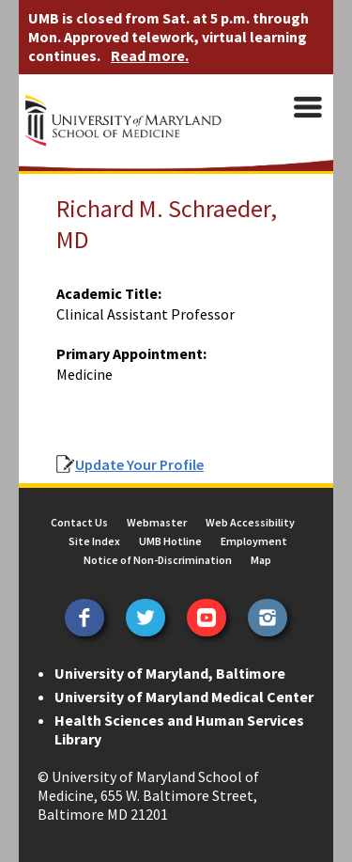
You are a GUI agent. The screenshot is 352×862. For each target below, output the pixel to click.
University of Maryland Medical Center (184, 696)
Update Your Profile (139, 464)
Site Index (94, 541)
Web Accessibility (250, 522)
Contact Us (79, 522)
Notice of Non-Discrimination (158, 560)
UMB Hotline (170, 541)
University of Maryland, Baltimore (169, 673)
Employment (254, 541)
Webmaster (157, 522)
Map (261, 560)
